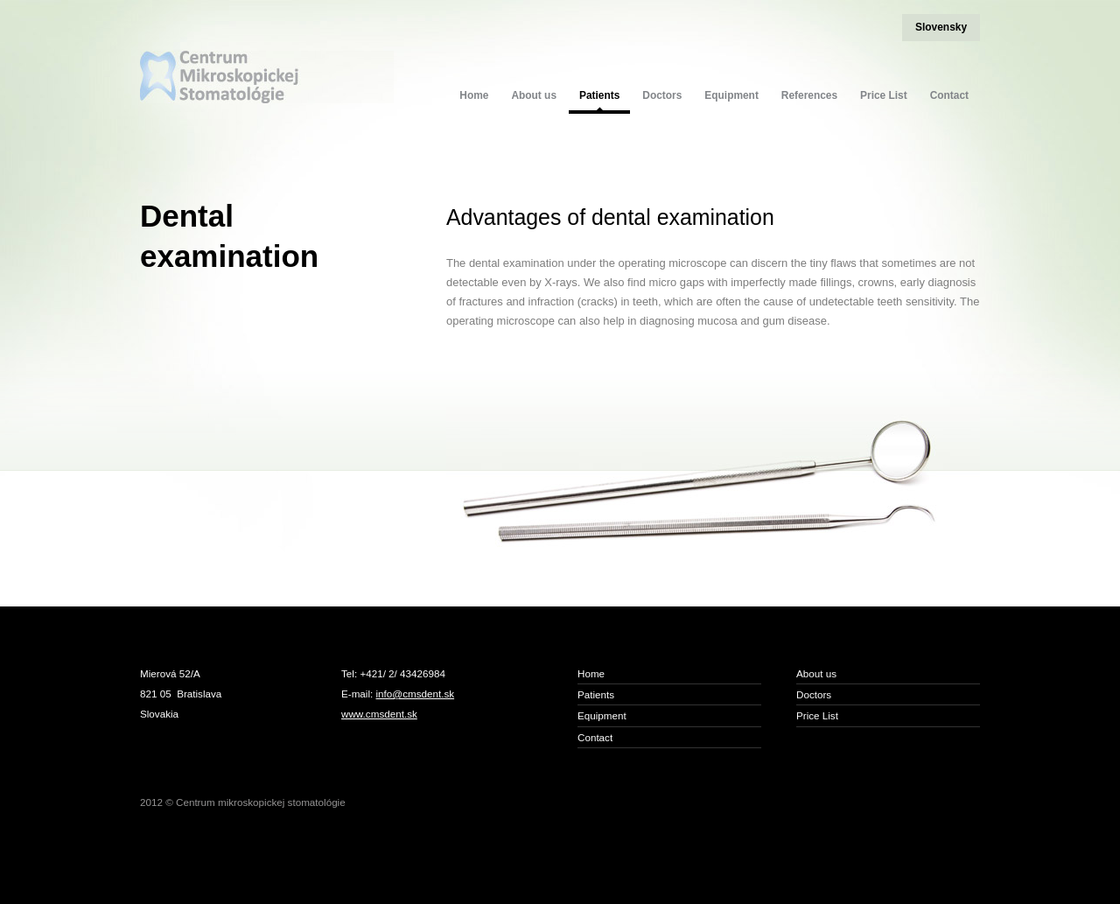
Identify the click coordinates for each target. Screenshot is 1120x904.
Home (473, 95)
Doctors (662, 95)
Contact (949, 95)
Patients (599, 95)
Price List (883, 95)
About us (533, 95)
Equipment (731, 95)
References (809, 95)
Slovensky (941, 27)
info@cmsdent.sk (415, 693)
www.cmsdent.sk (379, 713)
